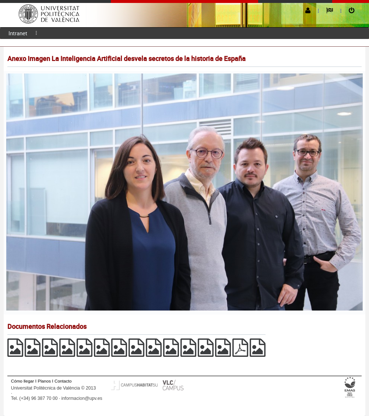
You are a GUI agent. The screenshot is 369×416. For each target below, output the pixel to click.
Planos (44, 381)
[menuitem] (18, 33)
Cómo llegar (22, 381)
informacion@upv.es (82, 398)
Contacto (63, 381)
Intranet (17, 33)
